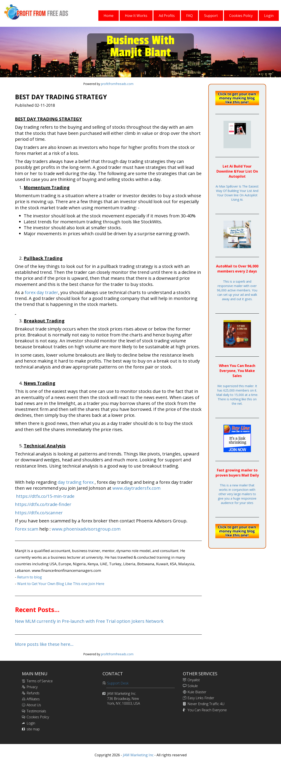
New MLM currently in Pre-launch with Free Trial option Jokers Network (89, 621)
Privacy (32, 686)
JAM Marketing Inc (137, 755)
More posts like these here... (44, 644)
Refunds (33, 693)
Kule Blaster (196, 692)
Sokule (192, 685)
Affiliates (33, 699)
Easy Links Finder (200, 697)
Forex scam (26, 529)
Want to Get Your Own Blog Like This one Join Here (60, 583)
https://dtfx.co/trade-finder (43, 504)
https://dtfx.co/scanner (39, 513)
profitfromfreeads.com (117, 84)
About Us (34, 704)
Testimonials (36, 711)
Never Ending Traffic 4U (205, 703)
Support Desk (117, 683)
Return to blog (29, 577)
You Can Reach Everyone (207, 710)
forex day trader (41, 292)
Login (31, 723)
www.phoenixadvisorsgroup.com (86, 529)
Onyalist (193, 679)
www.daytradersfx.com (136, 488)
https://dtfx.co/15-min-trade (45, 496)
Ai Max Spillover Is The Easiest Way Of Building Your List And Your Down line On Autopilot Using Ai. (237, 193)
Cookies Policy (38, 717)
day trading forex (76, 482)
